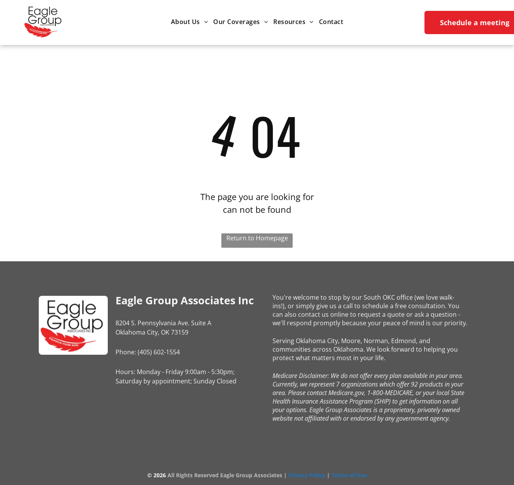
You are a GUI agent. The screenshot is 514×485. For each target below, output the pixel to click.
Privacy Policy (306, 475)
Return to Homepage (257, 238)
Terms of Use (349, 475)
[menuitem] (189, 21)
